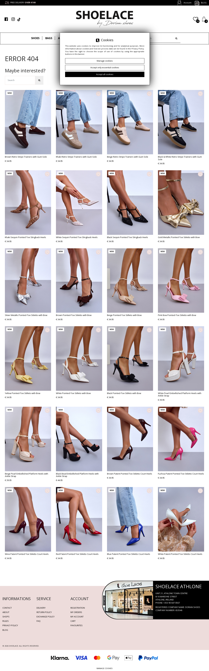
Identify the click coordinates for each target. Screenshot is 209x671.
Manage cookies (105, 668)
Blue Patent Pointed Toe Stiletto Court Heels (128, 554)
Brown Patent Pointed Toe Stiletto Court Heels (129, 473)
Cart (73, 621)
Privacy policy (10, 625)
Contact (7, 607)
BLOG (5, 629)
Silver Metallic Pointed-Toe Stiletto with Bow (26, 315)
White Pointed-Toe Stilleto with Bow (73, 393)
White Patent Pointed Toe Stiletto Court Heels (180, 554)
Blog (200, 3)
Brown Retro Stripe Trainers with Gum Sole (26, 156)
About (5, 612)
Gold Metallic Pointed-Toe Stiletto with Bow (179, 237)
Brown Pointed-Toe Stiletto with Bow (74, 315)
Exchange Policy (45, 616)
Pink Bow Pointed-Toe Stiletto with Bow (177, 315)
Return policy (44, 612)
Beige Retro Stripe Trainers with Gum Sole (127, 156)
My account (77, 616)
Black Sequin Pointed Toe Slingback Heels (127, 237)
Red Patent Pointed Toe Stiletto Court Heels (77, 554)
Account (187, 2)
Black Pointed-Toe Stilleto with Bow (124, 393)
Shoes (35, 38)
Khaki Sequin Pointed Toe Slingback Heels (25, 237)
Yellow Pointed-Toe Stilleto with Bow (22, 393)
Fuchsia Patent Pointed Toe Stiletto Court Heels (181, 473)
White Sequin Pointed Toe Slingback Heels (77, 237)
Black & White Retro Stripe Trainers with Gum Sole (180, 158)
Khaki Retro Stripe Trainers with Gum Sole (76, 156)
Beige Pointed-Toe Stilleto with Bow (124, 315)
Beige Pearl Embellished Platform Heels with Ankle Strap (26, 475)
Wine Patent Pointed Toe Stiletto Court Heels (27, 554)
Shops (5, 616)
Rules (5, 621)
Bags (48, 38)
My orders (76, 612)
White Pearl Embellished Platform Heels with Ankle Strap (179, 394)
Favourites (76, 625)
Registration (77, 607)
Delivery (41, 607)
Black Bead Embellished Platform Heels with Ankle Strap (77, 475)
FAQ (38, 621)
